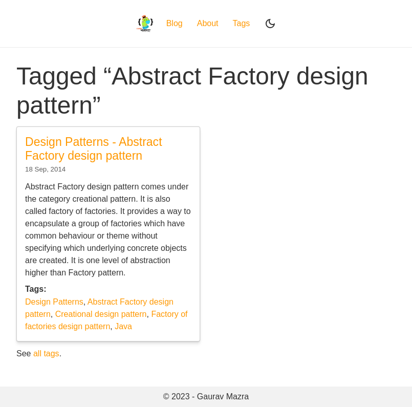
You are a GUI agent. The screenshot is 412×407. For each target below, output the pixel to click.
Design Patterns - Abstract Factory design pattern (93, 149)
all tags (46, 353)
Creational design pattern (101, 314)
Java (123, 326)
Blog (174, 23)
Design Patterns (54, 301)
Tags (241, 23)
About (208, 23)
